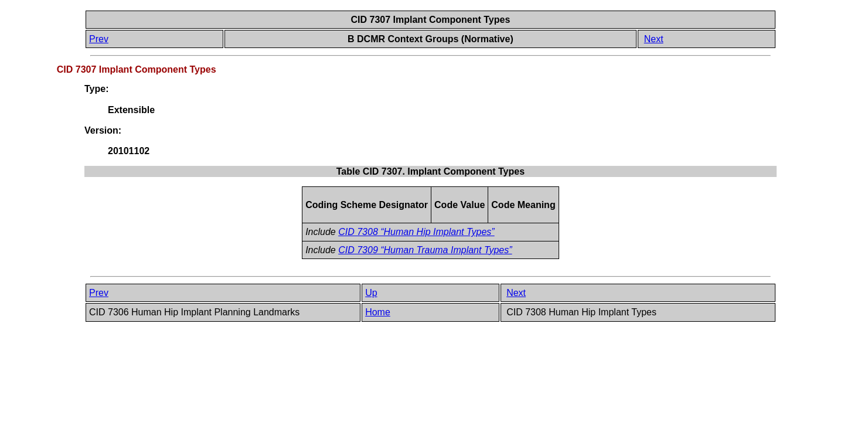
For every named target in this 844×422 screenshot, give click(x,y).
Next (653, 39)
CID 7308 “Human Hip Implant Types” (416, 232)
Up (371, 293)
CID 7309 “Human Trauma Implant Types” (425, 250)
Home (377, 312)
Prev (98, 39)
